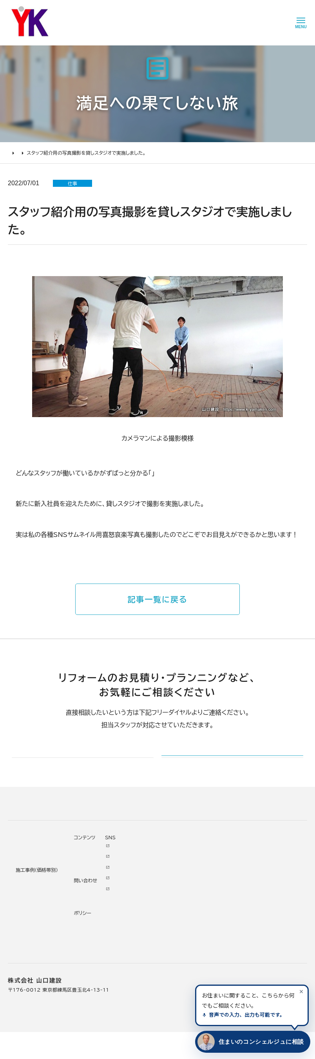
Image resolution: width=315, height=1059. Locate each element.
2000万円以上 (91, 907)
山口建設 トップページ (33, 830)
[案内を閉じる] (301, 991)
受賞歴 (141, 918)
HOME (16, 152)
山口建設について (151, 862)
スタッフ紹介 (168, 473)
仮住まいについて (28, 907)
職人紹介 (144, 951)
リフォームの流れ (27, 897)
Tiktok (227, 916)
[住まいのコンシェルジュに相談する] (251, 1042)
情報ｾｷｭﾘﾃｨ (192, 960)
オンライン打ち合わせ (32, 918)
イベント (188, 895)
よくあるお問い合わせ (33, 929)
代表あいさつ (149, 886)
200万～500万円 (95, 940)
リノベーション (89, 875)
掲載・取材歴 (148, 929)
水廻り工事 (85, 886)
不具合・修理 (193, 927)
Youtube (230, 873)
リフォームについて (27, 862)
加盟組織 (144, 907)
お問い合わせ (194, 916)
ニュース (188, 873)
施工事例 (81, 862)
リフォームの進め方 (30, 875)
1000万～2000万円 (99, 918)
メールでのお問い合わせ (211, 767)
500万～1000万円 (97, 929)
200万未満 (87, 951)
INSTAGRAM (236, 895)
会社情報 (144, 875)
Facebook (232, 884)
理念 (139, 897)
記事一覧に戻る (157, 599)
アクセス (143, 962)
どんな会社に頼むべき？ (36, 886)
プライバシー (193, 949)
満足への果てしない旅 (56, 152)
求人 (139, 972)
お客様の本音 (194, 884)
